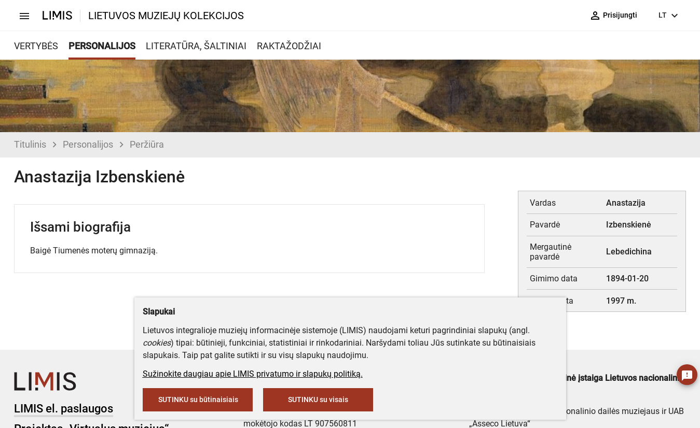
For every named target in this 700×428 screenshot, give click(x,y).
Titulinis (30, 144)
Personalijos (88, 144)
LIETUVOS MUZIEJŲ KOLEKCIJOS (166, 15)
